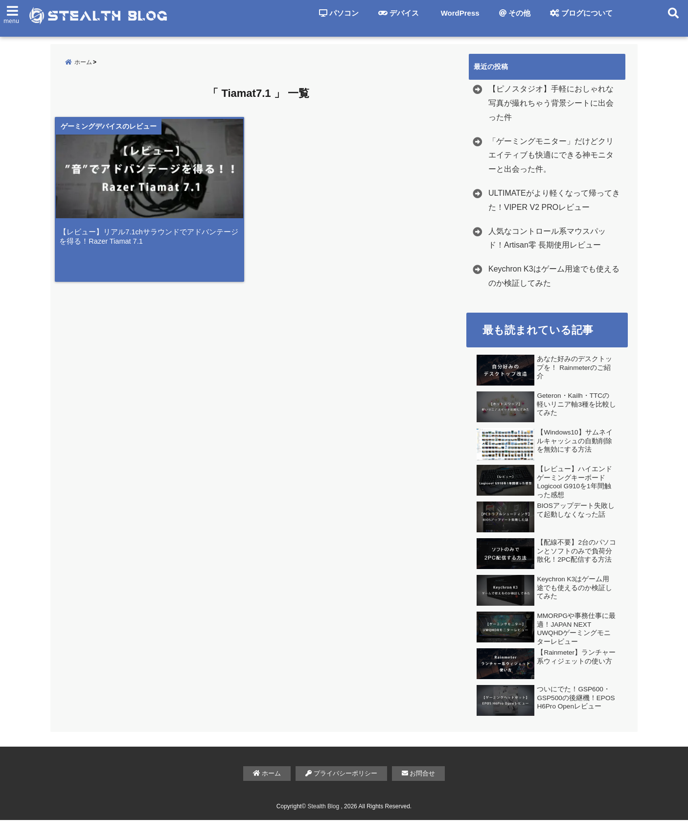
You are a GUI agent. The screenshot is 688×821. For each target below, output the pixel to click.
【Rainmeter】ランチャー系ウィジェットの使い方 (576, 658)
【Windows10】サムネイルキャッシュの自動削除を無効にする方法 (574, 442)
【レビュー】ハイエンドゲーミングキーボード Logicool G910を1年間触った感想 (574, 483)
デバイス (398, 13)
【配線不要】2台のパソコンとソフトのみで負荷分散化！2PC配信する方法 (576, 552)
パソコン (339, 13)
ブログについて (581, 13)
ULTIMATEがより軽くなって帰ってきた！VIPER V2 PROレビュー (554, 201)
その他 (514, 13)
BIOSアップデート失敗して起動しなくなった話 (575, 511)
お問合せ (419, 774)
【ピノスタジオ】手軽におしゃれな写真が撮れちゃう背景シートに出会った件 (551, 104)
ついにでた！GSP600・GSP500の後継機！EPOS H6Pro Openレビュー (576, 698)
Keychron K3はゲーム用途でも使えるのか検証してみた (553, 277)
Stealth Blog (323, 807)
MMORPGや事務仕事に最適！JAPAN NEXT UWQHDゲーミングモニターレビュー (576, 629)
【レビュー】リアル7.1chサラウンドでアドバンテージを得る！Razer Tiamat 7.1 (152, 243)
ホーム (267, 774)
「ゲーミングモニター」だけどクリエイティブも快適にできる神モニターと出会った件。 (551, 156)
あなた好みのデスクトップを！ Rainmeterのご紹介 (574, 368)
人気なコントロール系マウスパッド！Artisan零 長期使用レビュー (547, 239)
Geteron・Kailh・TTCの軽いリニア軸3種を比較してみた (576, 405)
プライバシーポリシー (341, 774)
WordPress (459, 13)
